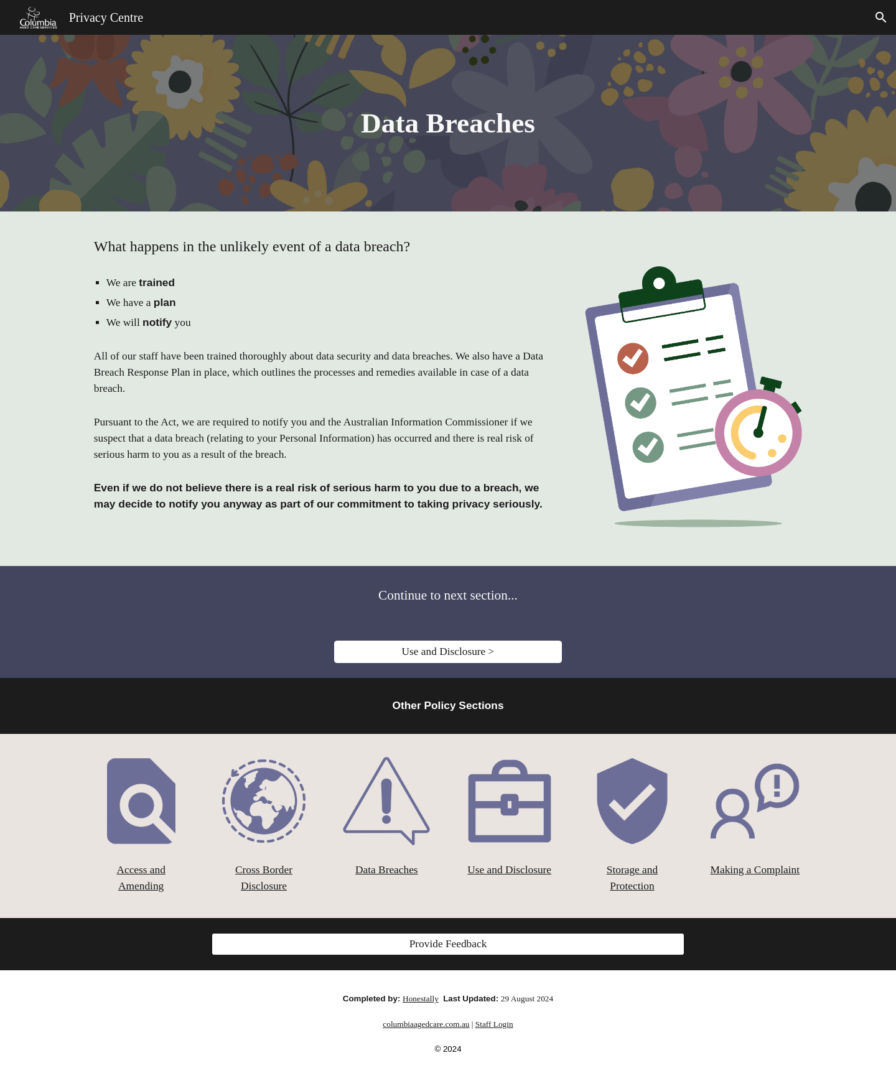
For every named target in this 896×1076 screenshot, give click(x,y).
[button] (881, 17)
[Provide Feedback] (448, 944)
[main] (448, 123)
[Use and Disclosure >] (448, 652)
